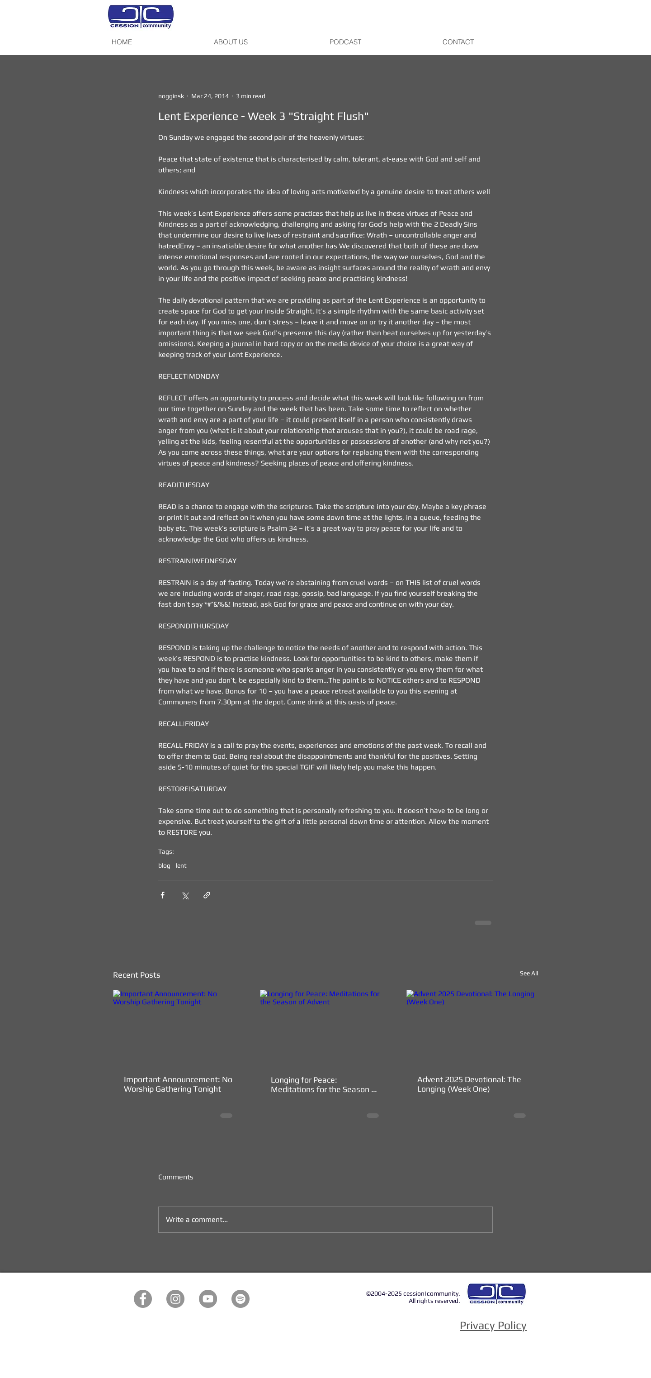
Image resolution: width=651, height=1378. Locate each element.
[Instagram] (175, 1299)
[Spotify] (240, 1299)
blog (164, 865)
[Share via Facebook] (162, 895)
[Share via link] (207, 895)
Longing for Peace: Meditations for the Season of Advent (325, 1084)
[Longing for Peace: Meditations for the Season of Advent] (326, 1027)
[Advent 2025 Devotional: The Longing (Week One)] (472, 1027)
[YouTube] (208, 1299)
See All (529, 973)
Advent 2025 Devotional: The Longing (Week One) (469, 1083)
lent (181, 865)
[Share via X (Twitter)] (184, 895)
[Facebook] (143, 1299)
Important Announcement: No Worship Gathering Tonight (178, 1083)
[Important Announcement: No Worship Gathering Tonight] (179, 1027)
